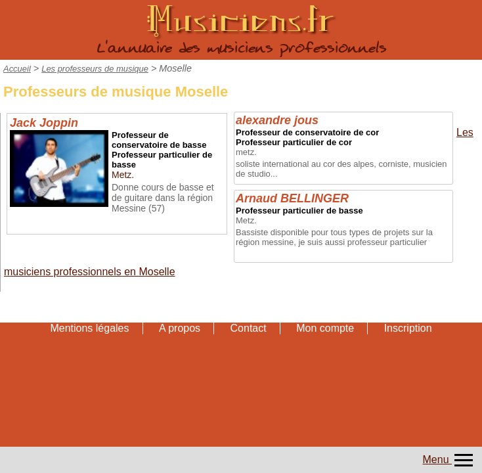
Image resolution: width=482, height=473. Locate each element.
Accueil (17, 69)
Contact (248, 328)
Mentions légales (89, 328)
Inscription (408, 328)
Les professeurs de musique (94, 69)
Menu (449, 459)
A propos (179, 328)
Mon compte (325, 328)
